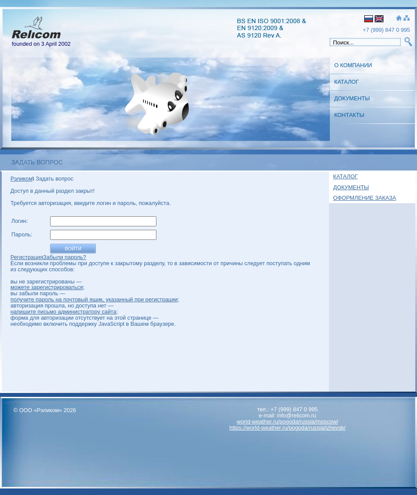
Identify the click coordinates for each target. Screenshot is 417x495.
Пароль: (22, 234)
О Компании (353, 65)
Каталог (346, 82)
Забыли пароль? (64, 257)
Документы (352, 98)
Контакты (349, 115)
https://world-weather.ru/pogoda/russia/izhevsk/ (287, 427)
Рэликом (21, 178)
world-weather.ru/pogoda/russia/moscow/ (287, 421)
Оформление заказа (365, 198)
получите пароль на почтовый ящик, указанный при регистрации (94, 299)
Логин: (20, 221)
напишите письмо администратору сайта (63, 311)
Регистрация (26, 257)
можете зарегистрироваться (46, 287)
